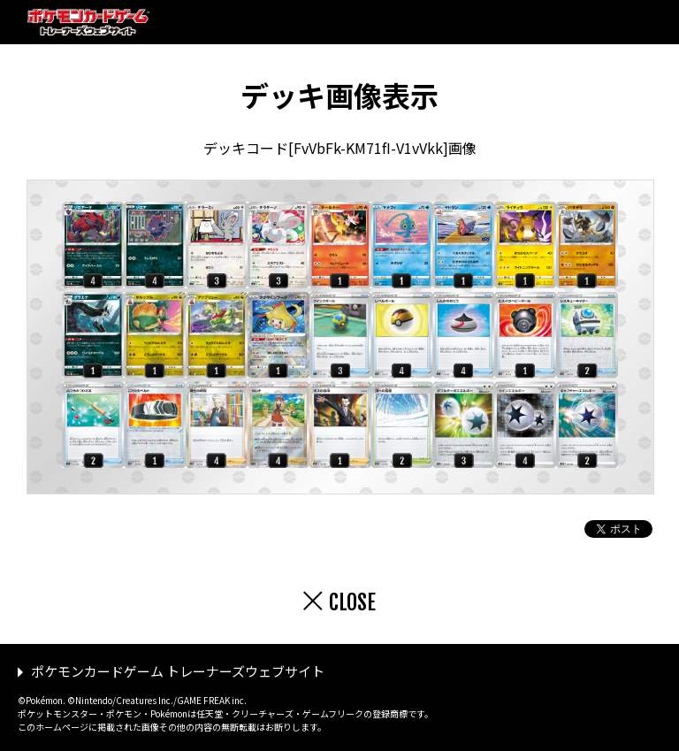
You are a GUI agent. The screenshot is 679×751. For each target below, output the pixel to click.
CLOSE (352, 602)
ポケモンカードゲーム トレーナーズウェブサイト (177, 671)
